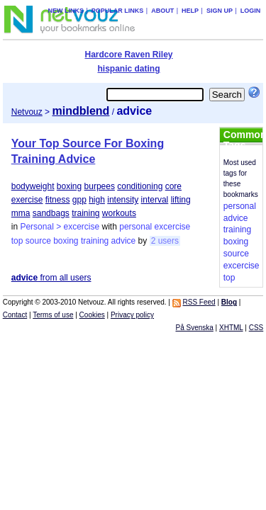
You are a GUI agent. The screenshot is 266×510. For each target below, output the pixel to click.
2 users (165, 241)
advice (123, 241)
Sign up (219, 10)
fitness (57, 200)
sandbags (51, 213)
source (38, 241)
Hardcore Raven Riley (128, 55)
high (97, 200)
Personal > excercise (59, 227)
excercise (173, 227)
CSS (256, 328)
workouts (119, 213)
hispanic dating (128, 69)
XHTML (231, 328)
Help (190, 10)
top (17, 241)
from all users (51, 278)
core (173, 186)
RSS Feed (199, 302)
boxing (69, 186)
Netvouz (27, 112)
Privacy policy (132, 315)
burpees (99, 186)
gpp (79, 200)
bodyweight (33, 186)
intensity (122, 200)
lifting (181, 200)
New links (66, 10)
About (162, 10)
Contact (15, 315)
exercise (27, 200)
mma (21, 213)
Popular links (118, 10)
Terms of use (53, 315)
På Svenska (194, 328)
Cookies (92, 315)
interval (155, 200)
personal (135, 227)
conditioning (139, 186)
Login (250, 10)
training (85, 213)
